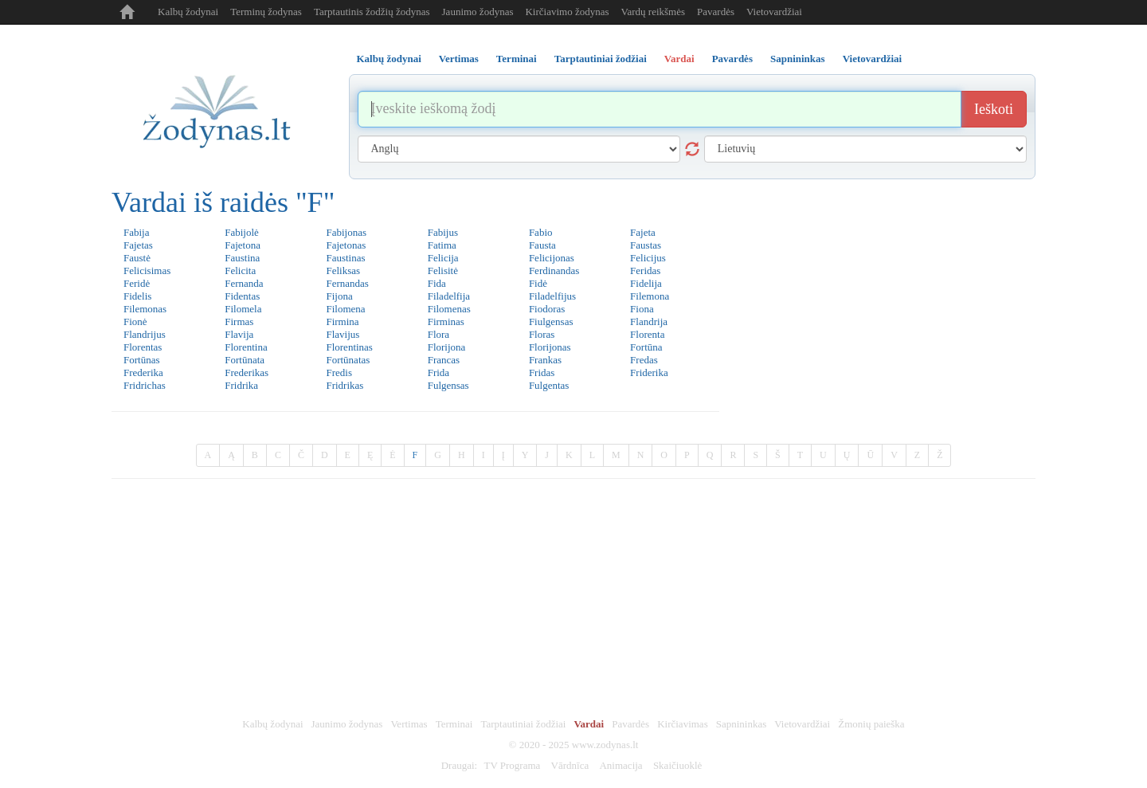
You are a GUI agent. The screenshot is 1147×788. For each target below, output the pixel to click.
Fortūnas (141, 360)
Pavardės (715, 12)
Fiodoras (547, 309)
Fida (437, 283)
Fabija (136, 232)
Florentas (142, 347)
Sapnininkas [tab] (797, 59)
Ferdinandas (554, 270)
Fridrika (241, 385)
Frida (438, 372)
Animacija (620, 765)
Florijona (447, 347)
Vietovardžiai (774, 12)
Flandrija (648, 321)
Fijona (339, 296)
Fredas (644, 360)
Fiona (642, 309)
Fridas (542, 372)
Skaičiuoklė (677, 765)
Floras (542, 334)
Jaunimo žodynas (478, 12)
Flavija (239, 334)
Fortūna (646, 347)
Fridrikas (344, 385)
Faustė (137, 258)
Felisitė (443, 270)
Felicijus (648, 258)
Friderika (649, 372)
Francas (444, 360)
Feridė (136, 283)
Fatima (442, 245)
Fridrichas (144, 385)
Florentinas (349, 347)
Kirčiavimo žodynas (567, 12)
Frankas (545, 360)
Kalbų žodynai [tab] (389, 59)
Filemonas (144, 309)
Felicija (443, 258)
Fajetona (242, 245)
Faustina (242, 258)
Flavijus (342, 334)
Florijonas (550, 347)
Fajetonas (346, 245)
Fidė (538, 283)
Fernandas (347, 283)
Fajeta (643, 232)
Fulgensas (448, 385)
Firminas (446, 321)
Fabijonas (346, 232)
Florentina (246, 347)
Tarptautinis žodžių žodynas (372, 12)
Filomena (345, 309)
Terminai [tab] (516, 59)
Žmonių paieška (871, 724)
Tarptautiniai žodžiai (523, 724)
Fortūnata (244, 360)
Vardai (589, 724)
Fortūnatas (348, 360)
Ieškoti (993, 109)
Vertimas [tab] (459, 59)
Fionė (135, 321)
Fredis (339, 372)
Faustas (645, 245)
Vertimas (408, 724)
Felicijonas (551, 258)
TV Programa (511, 765)
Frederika (143, 372)
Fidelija (646, 283)
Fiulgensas (551, 321)
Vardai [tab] (679, 59)
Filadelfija (449, 296)
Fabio (541, 232)
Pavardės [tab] (732, 59)
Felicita (240, 270)
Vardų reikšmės (653, 12)
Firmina (342, 321)
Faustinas (345, 258)
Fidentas (242, 296)
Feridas (645, 270)
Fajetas (138, 245)
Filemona (649, 296)
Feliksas (343, 270)
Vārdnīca (570, 765)
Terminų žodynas (266, 12)
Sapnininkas (741, 724)
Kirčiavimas (682, 724)
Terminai (454, 724)
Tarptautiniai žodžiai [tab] (600, 59)
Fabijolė (242, 232)
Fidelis (137, 296)
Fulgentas (549, 385)
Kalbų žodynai (188, 12)
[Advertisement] (573, 598)
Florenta (647, 334)
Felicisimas (146, 270)
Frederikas (246, 372)
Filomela (243, 309)
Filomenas (449, 309)
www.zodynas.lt (605, 745)
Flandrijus (144, 334)
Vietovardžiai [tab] (872, 59)
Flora (438, 334)
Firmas (239, 321)
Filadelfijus (552, 296)
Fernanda (244, 283)
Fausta (542, 245)
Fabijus (443, 232)
